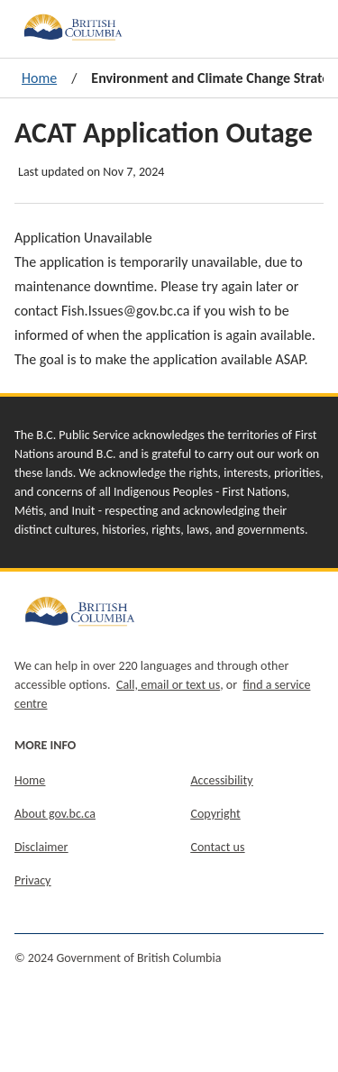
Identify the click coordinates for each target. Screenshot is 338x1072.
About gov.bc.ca (55, 813)
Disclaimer (41, 847)
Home (39, 78)
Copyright (216, 813)
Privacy (32, 880)
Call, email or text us (168, 684)
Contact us (218, 847)
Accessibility (222, 780)
